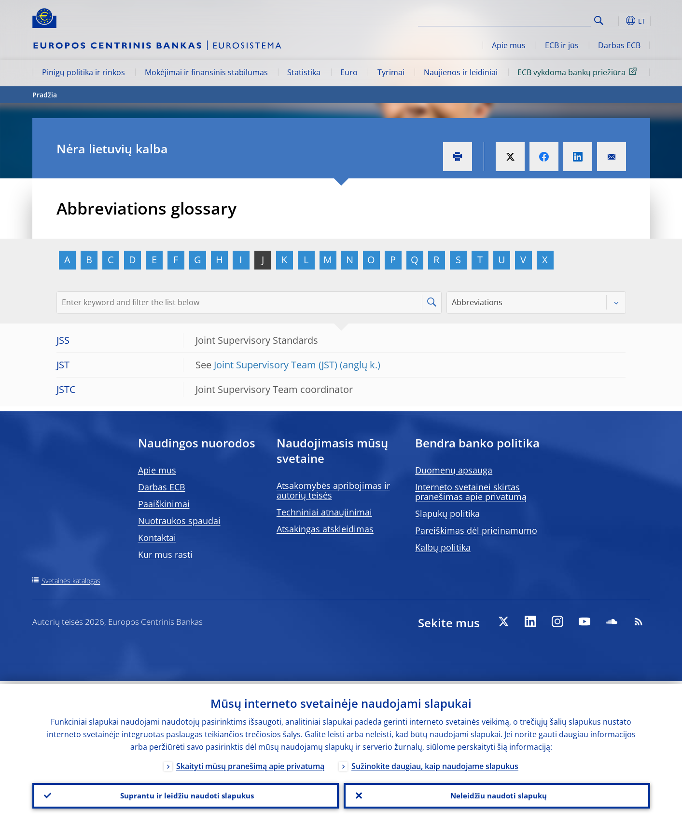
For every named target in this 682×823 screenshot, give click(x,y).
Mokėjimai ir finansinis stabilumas (206, 72)
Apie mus (509, 45)
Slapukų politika (447, 513)
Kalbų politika (443, 547)
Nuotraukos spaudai (179, 520)
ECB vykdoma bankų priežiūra (578, 72)
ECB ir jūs (562, 45)
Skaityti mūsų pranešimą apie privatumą (250, 763)
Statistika (303, 72)
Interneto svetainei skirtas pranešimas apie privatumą (471, 491)
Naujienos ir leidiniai (461, 72)
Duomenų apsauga (453, 470)
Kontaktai (157, 537)
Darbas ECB (619, 45)
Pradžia (44, 94)
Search (599, 20)
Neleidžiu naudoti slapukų (496, 794)
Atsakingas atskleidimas (325, 529)
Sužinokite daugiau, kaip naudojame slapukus (434, 763)
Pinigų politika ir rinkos (83, 72)
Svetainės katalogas (71, 580)
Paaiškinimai (164, 504)
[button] (616, 21)
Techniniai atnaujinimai (324, 512)
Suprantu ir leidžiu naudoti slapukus (185, 794)
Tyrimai (390, 72)
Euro (349, 72)
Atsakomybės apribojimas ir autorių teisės (333, 490)
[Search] (542, 19)
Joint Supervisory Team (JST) (275, 364)
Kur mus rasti (165, 554)
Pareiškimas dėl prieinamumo (476, 530)
